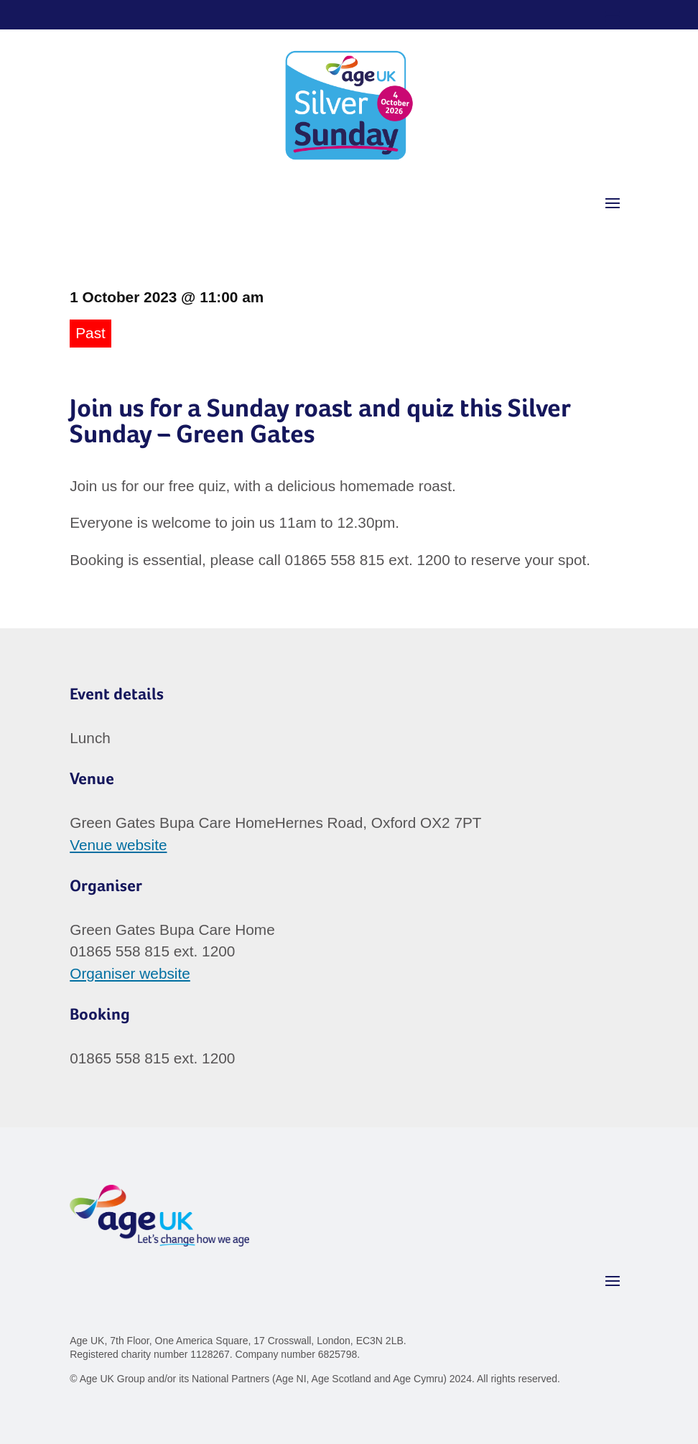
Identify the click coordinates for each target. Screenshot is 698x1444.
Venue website (118, 845)
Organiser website (130, 973)
